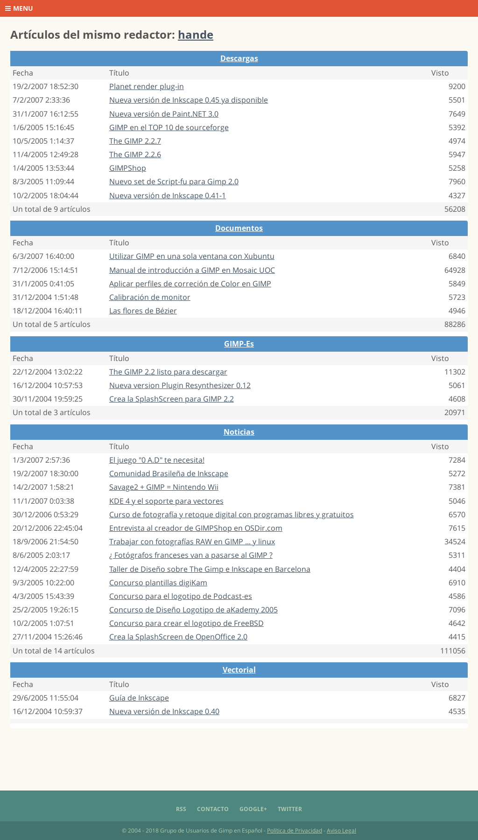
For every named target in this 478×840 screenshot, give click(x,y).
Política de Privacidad (294, 830)
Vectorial (239, 670)
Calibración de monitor (149, 297)
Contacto (213, 809)
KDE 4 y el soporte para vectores (166, 501)
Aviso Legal (341, 830)
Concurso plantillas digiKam (158, 582)
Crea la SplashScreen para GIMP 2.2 (171, 399)
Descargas (239, 58)
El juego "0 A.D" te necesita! (156, 460)
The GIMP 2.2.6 (135, 154)
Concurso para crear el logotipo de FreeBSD (186, 623)
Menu (19, 8)
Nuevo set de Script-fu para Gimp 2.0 (174, 181)
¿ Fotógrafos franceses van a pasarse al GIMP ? (191, 555)
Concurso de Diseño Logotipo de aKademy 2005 (193, 609)
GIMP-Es (239, 344)
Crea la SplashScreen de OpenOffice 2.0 (178, 637)
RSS (181, 809)
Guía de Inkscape (139, 698)
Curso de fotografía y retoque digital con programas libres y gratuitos (231, 514)
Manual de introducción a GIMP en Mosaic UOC (192, 270)
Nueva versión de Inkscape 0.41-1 (167, 195)
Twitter (290, 809)
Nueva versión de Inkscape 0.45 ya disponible (188, 100)
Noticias (239, 432)
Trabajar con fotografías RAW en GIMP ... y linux (192, 541)
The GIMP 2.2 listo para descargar (168, 372)
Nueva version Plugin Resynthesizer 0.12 (180, 385)
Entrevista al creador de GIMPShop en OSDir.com (195, 528)
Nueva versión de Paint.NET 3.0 (163, 114)
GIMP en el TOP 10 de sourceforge (169, 127)
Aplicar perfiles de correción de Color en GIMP (190, 283)
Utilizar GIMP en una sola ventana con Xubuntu (191, 256)
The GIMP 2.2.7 (135, 141)
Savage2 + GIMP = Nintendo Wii (163, 487)
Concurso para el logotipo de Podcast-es (180, 596)
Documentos (239, 228)
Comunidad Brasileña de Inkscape (168, 473)
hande (195, 34)
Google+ (253, 809)
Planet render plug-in (146, 86)
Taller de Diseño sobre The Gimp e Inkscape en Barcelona (209, 569)
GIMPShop (127, 168)
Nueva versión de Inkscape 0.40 (164, 711)
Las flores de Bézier (143, 310)
